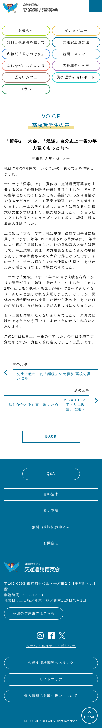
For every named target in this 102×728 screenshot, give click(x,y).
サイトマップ (51, 679)
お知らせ (25, 31)
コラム (26, 89)
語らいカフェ (26, 77)
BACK (51, 436)
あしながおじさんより (26, 66)
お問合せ (50, 543)
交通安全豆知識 (76, 42)
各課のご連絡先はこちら (34, 613)
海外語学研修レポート (76, 77)
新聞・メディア (76, 54)
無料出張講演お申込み (51, 527)
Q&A (51, 474)
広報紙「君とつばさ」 (26, 54)
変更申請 (50, 510)
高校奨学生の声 (76, 66)
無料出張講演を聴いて (26, 42)
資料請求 (50, 494)
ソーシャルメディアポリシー (51, 646)
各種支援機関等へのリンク (51, 663)
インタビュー (76, 31)
